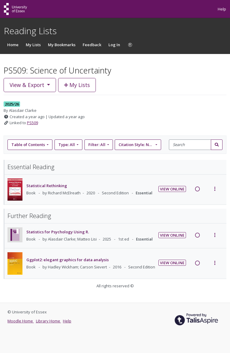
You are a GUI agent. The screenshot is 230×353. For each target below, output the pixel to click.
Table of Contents (28, 144)
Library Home (48, 321)
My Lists (33, 44)
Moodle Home (20, 321)
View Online (172, 189)
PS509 (32, 122)
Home (13, 44)
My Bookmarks (61, 44)
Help (222, 9)
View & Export (28, 84)
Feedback (92, 44)
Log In (114, 44)
